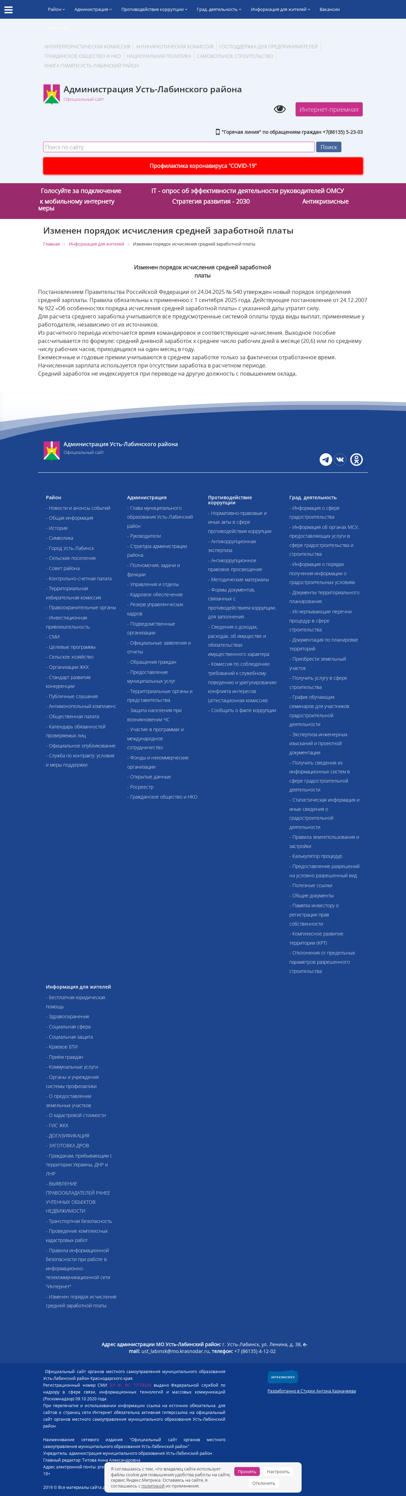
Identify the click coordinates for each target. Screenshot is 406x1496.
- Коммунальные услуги (72, 1067)
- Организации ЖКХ (67, 667)
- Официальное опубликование (81, 745)
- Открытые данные (149, 776)
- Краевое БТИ (62, 1046)
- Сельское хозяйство (70, 656)
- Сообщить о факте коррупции (242, 710)
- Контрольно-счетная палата (79, 578)
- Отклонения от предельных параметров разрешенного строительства (322, 961)
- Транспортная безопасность (79, 1221)
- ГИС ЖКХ (57, 1125)
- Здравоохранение (67, 1016)
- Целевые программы (71, 647)
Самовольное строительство (235, 56)
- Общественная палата (72, 716)
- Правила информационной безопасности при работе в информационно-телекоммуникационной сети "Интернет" (78, 1268)
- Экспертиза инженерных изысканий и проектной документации (318, 743)
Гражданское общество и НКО (83, 56)
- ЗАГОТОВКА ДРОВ (67, 1145)
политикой (153, 1486)
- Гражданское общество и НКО (162, 796)
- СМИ (53, 636)
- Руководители (144, 536)
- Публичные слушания (72, 696)
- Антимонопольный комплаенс (81, 706)
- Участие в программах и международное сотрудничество (155, 738)
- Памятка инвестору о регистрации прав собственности (314, 914)
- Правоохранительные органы (81, 607)
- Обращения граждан (151, 662)
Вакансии (330, 9)
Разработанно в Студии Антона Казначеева (312, 1391)
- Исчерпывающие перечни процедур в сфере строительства (320, 620)
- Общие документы (311, 895)
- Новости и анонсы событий (78, 508)
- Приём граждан (64, 1057)
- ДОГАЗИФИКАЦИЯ (67, 1135)
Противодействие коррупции (154, 9)
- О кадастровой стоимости (76, 1115)
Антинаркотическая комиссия (175, 46)
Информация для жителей (280, 9)
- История (56, 528)
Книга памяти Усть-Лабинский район (92, 65)
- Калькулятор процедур (315, 856)
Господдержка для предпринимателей (268, 46)
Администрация (93, 9)
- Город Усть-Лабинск (70, 548)
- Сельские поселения (71, 558)
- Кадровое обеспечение (155, 594)
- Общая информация (69, 518)
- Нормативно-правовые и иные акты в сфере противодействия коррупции (239, 522)
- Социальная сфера (68, 1026)
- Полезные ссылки (310, 885)
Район (56, 9)
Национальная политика (159, 56)
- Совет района (63, 568)
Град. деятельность (219, 9)
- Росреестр (140, 787)
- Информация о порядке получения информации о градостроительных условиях (322, 573)
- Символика (59, 538)
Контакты (58, 28)
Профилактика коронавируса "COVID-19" (203, 166)
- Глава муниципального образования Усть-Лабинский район (160, 517)
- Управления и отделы (153, 584)
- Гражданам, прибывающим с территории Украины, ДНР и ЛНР (79, 1164)
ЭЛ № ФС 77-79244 (130, 1385)
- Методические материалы (238, 579)
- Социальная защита (69, 1037)
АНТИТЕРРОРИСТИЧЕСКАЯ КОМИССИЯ (87, 46)
